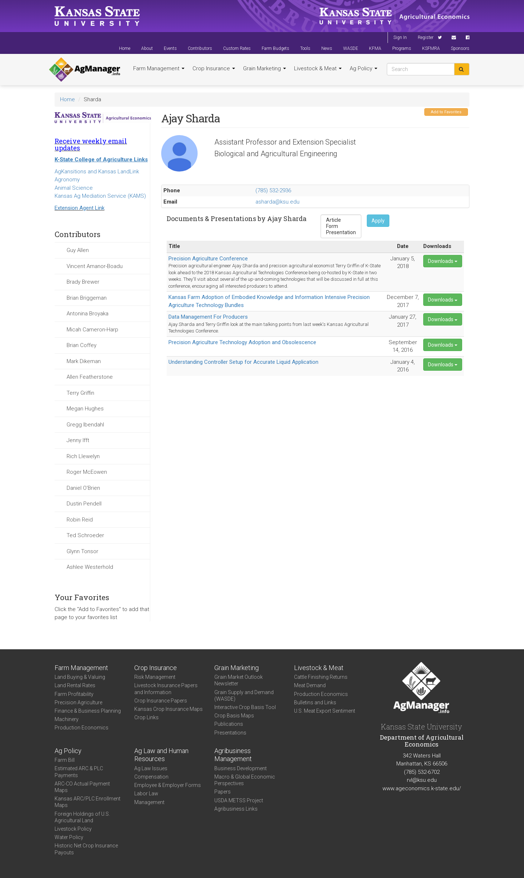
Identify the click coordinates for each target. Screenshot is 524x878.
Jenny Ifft (78, 440)
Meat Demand (310, 685)
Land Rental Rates (75, 685)
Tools (305, 48)
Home (124, 48)
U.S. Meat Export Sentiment (324, 711)
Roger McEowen (87, 472)
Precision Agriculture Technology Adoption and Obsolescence (242, 342)
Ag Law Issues (150, 768)
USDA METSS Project (238, 800)
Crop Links (146, 717)
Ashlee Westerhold (90, 567)
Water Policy (69, 837)
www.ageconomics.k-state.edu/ (421, 788)
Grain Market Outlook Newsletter (238, 680)
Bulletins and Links (315, 702)
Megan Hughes (85, 408)
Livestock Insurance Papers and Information (166, 688)
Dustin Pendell (84, 503)
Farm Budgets (275, 48)
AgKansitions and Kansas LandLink (97, 171)
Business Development (240, 768)
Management (149, 802)
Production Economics (81, 728)
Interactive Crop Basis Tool (245, 707)
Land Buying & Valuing (80, 677)
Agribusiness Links (236, 809)
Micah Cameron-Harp (92, 329)
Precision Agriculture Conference (208, 258)
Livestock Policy (73, 829)
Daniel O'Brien (83, 488)
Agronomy (67, 179)
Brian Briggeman (87, 298)
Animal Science (74, 188)
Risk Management (154, 677)
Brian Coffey (81, 345)
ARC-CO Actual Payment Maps (82, 787)
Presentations (230, 733)
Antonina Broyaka (87, 313)
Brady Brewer (83, 282)
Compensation (151, 777)
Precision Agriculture (78, 702)
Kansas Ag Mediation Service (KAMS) (100, 196)
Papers (222, 792)
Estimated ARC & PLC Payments (79, 771)
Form (341, 226)
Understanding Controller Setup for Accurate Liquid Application (243, 362)
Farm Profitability (74, 694)
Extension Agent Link (79, 208)
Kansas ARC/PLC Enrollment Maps (87, 802)
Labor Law (146, 793)
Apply (378, 221)
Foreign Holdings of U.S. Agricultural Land (82, 817)
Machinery (67, 719)
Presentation (341, 232)
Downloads (442, 261)
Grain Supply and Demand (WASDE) (244, 695)
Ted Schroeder (85, 535)
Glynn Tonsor (82, 551)
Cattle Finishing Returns (321, 677)
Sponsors (460, 48)
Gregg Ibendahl (85, 424)
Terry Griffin (80, 393)
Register (425, 37)
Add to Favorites (446, 112)
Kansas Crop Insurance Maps (168, 709)
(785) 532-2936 (273, 190)
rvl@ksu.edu (422, 780)
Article (341, 220)
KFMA (375, 48)
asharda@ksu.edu (277, 201)
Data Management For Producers (208, 317)
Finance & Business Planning (88, 711)
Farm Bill (65, 760)
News (326, 48)
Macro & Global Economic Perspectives (244, 780)
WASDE (350, 48)
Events (170, 48)
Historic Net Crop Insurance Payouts (86, 849)
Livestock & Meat (318, 68)
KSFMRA (431, 48)
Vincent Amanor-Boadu (95, 266)
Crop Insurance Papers (160, 701)
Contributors (200, 48)
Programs (401, 48)
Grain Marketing (264, 68)
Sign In (400, 37)
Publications (228, 724)
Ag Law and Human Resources (161, 755)
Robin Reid (80, 519)
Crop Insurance (213, 68)
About (147, 48)
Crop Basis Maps (234, 715)
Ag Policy (363, 68)
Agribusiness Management (233, 755)
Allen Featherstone (90, 377)
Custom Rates (237, 48)
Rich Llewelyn (83, 456)
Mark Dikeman (84, 361)
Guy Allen (78, 250)
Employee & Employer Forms (167, 785)
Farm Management (158, 68)
